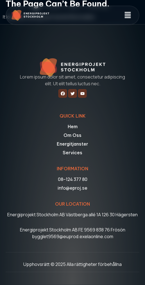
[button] (127, 15)
